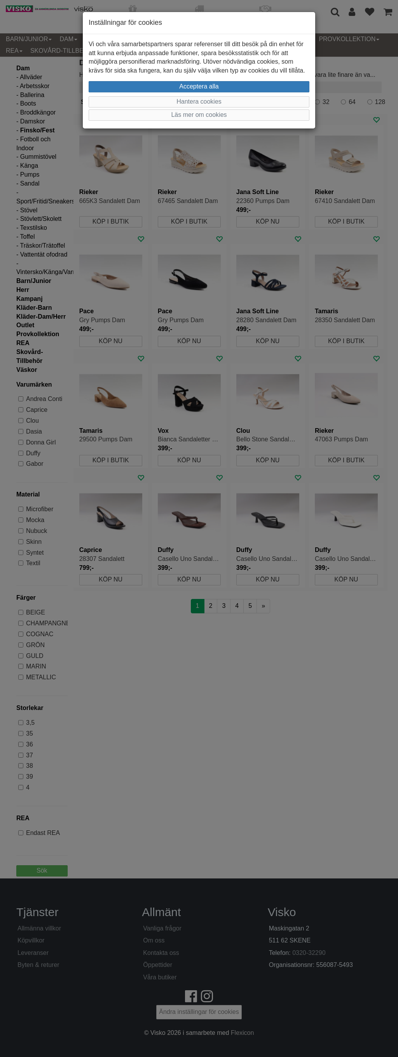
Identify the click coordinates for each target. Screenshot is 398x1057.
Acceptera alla (198, 86)
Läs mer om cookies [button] (199, 114)
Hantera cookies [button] (199, 101)
